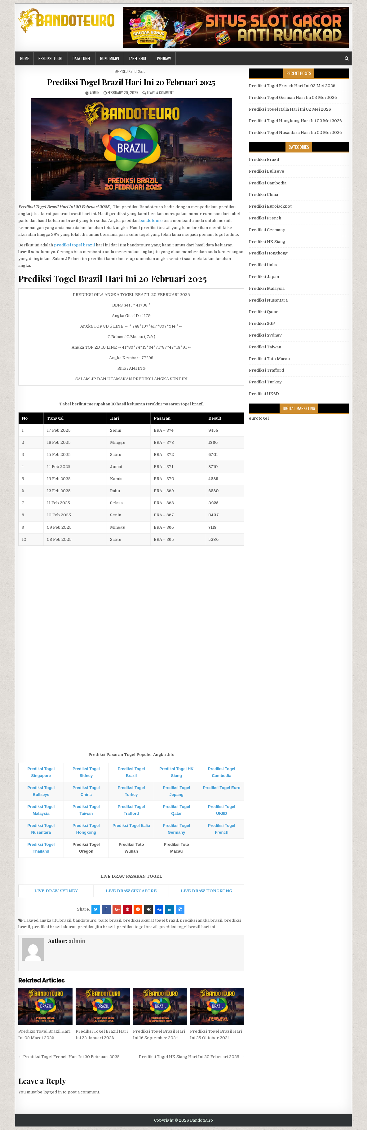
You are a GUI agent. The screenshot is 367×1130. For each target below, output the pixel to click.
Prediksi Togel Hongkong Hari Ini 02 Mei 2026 (295, 120)
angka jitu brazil (55, 920)
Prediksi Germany (267, 229)
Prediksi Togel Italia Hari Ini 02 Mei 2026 (290, 109)
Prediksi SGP (262, 323)
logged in (52, 1092)
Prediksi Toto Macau (269, 358)
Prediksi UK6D (264, 393)
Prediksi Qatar (263, 311)
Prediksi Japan (264, 276)
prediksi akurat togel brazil (150, 920)
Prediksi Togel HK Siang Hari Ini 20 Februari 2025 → (191, 1056)
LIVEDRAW (163, 58)
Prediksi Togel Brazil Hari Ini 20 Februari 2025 (131, 82)
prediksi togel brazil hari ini (187, 927)
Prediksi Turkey (265, 382)
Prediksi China (263, 194)
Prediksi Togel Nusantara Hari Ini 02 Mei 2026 (295, 132)
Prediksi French (265, 218)
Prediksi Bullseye (266, 171)
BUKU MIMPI (109, 58)
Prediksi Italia (263, 265)
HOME (24, 58)
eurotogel (259, 418)
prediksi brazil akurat (54, 927)
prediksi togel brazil (74, 245)
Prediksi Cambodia (267, 183)
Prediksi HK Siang (267, 241)
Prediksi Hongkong (268, 253)
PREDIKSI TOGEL (50, 58)
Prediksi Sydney (265, 335)
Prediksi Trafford (266, 370)
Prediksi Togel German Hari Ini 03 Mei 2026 (293, 97)
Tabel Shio (137, 58)
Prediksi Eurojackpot (270, 206)
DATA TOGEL (82, 58)
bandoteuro (151, 220)
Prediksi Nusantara (268, 300)
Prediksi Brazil (132, 71)
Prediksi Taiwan (265, 347)
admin (94, 92)
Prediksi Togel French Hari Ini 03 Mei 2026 (292, 85)
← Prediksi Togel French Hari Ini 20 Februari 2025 (69, 1056)
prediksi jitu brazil (96, 927)
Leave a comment (160, 92)
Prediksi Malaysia (267, 288)
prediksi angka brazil (201, 920)
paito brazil (109, 920)
